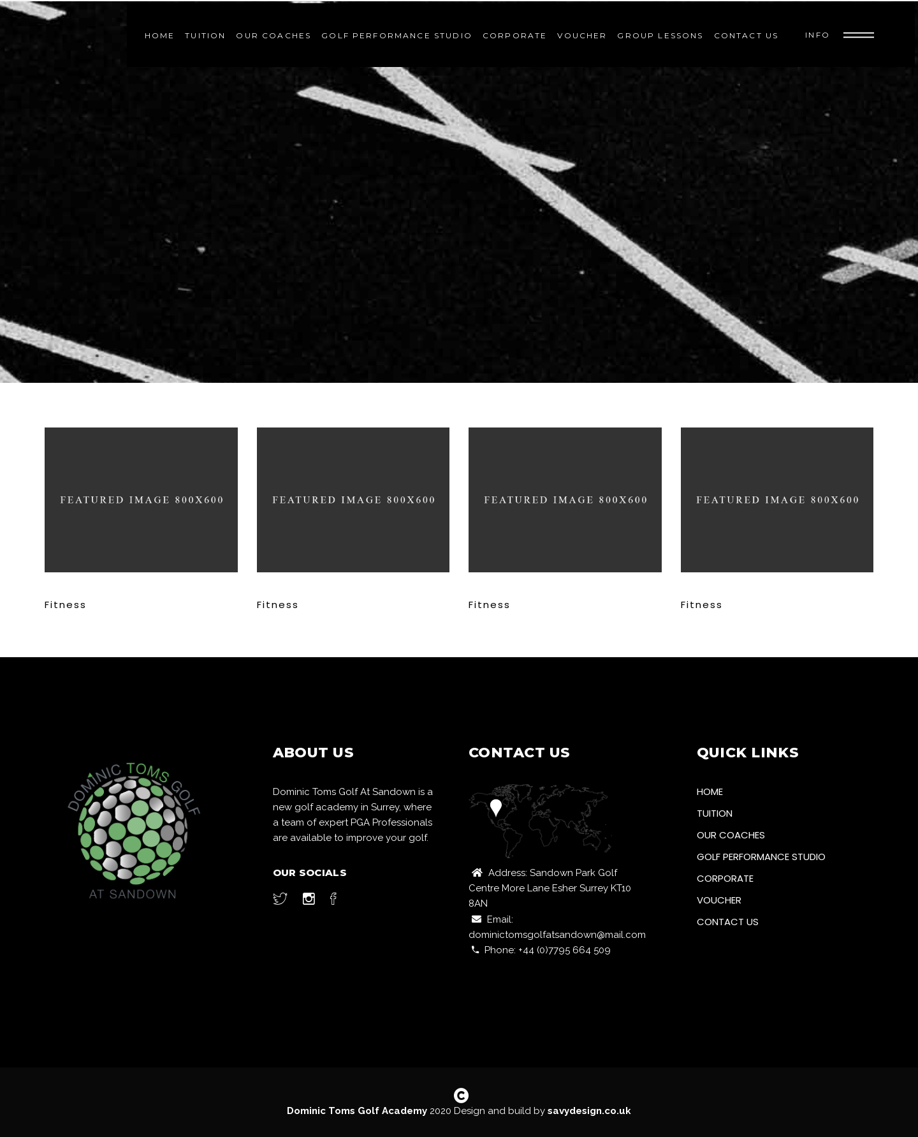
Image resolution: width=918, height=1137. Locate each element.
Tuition (714, 813)
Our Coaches (731, 835)
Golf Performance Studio (761, 856)
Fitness (66, 604)
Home (710, 791)
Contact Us (728, 921)
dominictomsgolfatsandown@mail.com (557, 934)
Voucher (719, 900)
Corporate (725, 878)
